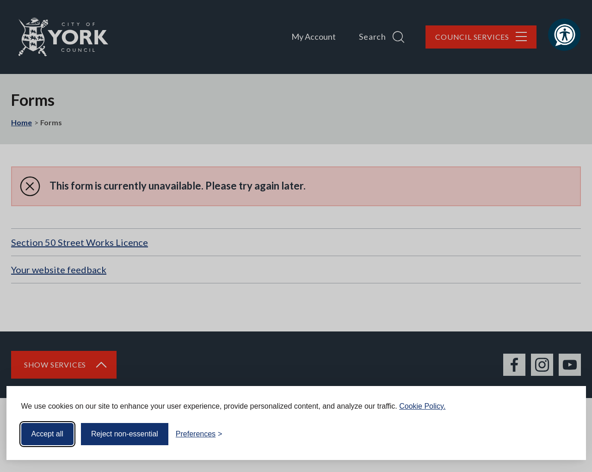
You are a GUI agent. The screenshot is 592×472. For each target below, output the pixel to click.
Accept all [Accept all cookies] (47, 434)
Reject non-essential (124, 434)
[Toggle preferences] (199, 434)
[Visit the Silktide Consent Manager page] (565, 434)
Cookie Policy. (422, 406)
